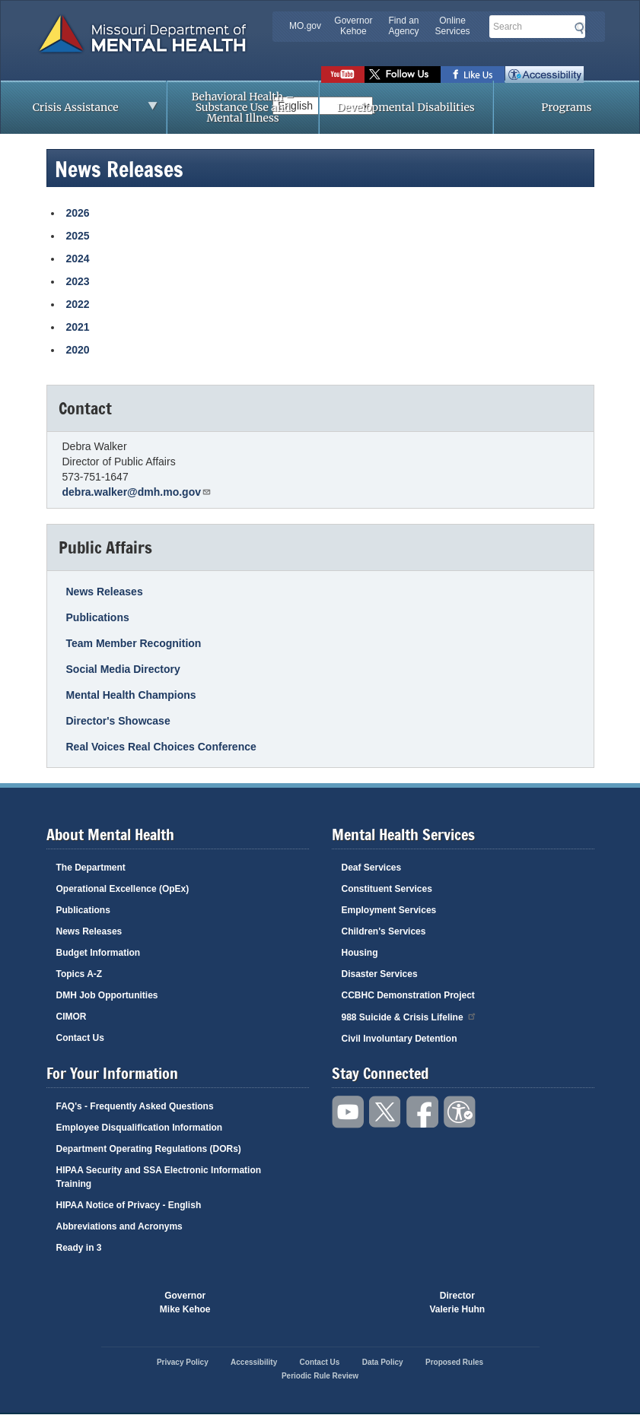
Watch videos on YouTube (343, 74)
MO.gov (305, 26)
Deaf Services (372, 867)
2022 (78, 304)
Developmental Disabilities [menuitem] (406, 107)
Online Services (452, 25)
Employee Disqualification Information (139, 1127)
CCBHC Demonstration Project (408, 995)
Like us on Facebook (473, 74)
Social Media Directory (123, 669)
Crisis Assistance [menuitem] (79, 111)
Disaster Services (380, 974)
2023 (78, 281)
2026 (78, 213)
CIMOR (71, 1016)
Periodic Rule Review (320, 1376)
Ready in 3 (79, 1247)
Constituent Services (387, 889)
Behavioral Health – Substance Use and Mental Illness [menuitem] (243, 107)
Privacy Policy (183, 1362)
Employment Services (389, 910)
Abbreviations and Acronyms (119, 1226)
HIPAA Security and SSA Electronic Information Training (159, 1177)
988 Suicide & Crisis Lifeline (409, 1016)
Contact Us (80, 1038)
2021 (78, 327)
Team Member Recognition (134, 643)
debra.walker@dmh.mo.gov (137, 491)
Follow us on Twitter (403, 74)
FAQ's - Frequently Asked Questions (135, 1106)
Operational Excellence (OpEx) (122, 889)
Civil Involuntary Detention (399, 1038)
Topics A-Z (79, 974)
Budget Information (98, 952)
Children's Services (384, 931)
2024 (78, 258)
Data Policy (382, 1362)
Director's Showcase (118, 721)
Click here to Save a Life (375, 1302)
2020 (78, 350)
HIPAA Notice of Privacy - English (129, 1205)
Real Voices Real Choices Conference (161, 747)
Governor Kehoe (353, 25)
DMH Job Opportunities (107, 995)
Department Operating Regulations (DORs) (148, 1149)
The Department (91, 867)
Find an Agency (403, 25)
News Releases (104, 591)
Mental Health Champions (131, 695)
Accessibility (544, 74)
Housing (360, 952)
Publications (97, 617)
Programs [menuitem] (566, 107)
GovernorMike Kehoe (185, 1302)
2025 (78, 236)
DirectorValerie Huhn (458, 1302)
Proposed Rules (454, 1362)
